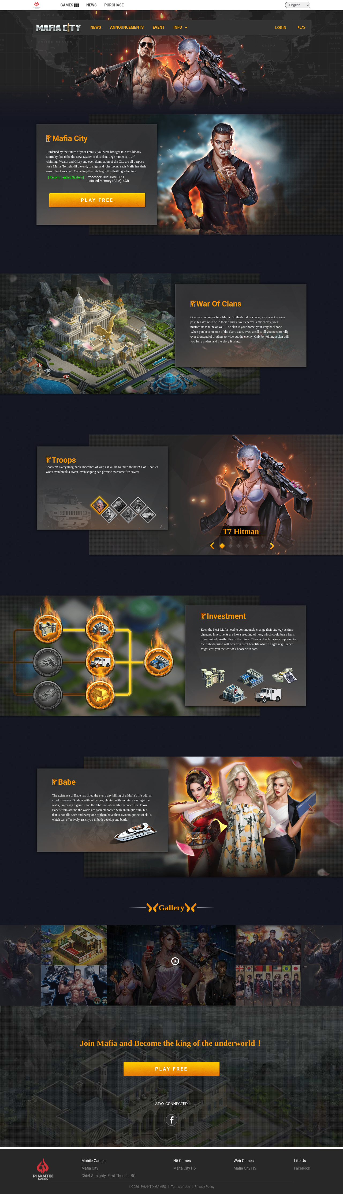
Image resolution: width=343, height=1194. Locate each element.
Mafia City (89, 1168)
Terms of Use (180, 1187)
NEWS (91, 6)
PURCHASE (114, 6)
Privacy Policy (204, 1187)
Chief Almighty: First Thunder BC (108, 1176)
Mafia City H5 (184, 1168)
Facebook (302, 1168)
